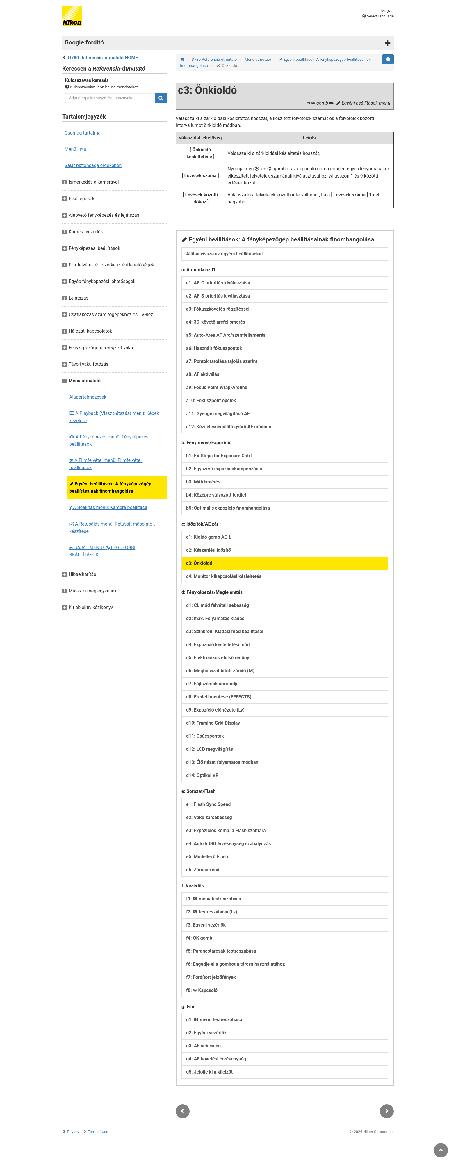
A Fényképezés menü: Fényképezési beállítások (109, 440)
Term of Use (98, 1132)
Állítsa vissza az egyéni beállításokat (224, 254)
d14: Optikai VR (202, 775)
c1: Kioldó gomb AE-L (208, 537)
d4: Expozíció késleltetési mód (218, 644)
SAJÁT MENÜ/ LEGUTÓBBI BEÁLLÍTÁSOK (102, 551)
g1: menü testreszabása (214, 1019)
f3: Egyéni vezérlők (206, 925)
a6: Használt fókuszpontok (214, 348)
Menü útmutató (258, 59)
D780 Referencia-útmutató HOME (103, 57)
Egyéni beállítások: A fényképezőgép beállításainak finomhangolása (110, 487)
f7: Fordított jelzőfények (211, 977)
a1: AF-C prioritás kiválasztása (218, 283)
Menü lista (75, 149)
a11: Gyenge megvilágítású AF (218, 413)
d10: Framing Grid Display (213, 723)
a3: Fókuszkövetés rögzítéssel (218, 309)
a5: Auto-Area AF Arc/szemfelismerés (226, 335)
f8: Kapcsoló (202, 990)
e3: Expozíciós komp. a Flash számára (226, 830)
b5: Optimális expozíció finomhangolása (228, 508)
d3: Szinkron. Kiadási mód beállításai (224, 631)
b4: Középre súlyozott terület (216, 495)
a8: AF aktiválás (202, 374)
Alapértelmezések (87, 397)
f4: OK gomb (199, 938)
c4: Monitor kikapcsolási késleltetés (223, 576)
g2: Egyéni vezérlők (206, 1032)
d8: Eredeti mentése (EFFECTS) (218, 697)
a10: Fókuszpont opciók (211, 400)
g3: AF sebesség (203, 1046)
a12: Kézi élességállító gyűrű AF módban (228, 426)
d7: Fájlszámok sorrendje (212, 684)
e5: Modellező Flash (207, 856)
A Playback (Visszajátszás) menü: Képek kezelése (114, 417)
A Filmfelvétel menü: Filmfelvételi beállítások (106, 464)
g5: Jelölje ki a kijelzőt (209, 1072)
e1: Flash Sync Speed (208, 804)
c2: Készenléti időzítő (208, 550)
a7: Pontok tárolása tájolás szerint (221, 361)
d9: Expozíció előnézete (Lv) (215, 710)
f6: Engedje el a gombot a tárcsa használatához (235, 964)
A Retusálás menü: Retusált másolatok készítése (112, 527)
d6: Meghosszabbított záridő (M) (220, 670)
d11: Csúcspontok (205, 736)
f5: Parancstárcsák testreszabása (221, 951)
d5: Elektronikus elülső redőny (217, 657)
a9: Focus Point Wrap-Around (216, 387)
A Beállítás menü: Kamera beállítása (108, 507)
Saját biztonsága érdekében (93, 165)
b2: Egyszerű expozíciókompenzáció (224, 469)
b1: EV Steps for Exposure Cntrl (219, 455)
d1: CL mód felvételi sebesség (217, 605)
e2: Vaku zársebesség (209, 817)
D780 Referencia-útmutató (215, 59)
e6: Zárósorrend (203, 869)
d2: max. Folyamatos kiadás (215, 618)
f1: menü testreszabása (213, 899)
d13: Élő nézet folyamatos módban (222, 762)
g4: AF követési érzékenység (216, 1059)
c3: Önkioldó (199, 563)
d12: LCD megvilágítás (209, 749)
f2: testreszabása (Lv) (211, 912)
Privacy (73, 1132)
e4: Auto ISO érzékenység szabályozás (228, 843)
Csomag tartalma (83, 133)
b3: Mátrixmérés (203, 482)
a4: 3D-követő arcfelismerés (215, 322)
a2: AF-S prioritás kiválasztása (218, 296)
